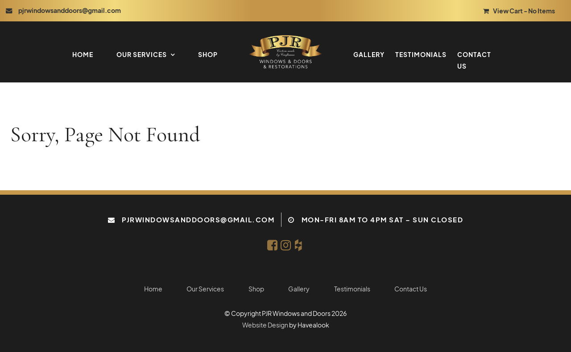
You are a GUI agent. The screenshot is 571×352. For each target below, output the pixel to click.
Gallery (369, 54)
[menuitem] (153, 289)
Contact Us (474, 60)
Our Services (141, 54)
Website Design (265, 325)
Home (82, 54)
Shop (208, 54)
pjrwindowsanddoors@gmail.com (198, 219)
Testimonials (421, 54)
